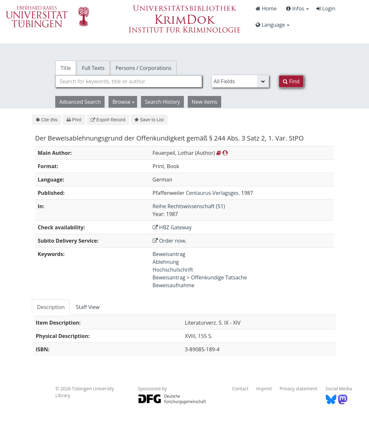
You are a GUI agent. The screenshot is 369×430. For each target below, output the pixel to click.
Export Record (108, 119)
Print (74, 119)
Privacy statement (299, 388)
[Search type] (240, 81)
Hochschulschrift (173, 269)
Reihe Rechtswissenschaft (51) (189, 206)
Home (266, 8)
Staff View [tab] (87, 307)
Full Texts (93, 68)
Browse (123, 101)
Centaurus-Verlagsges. (213, 192)
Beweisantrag (169, 254)
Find (291, 81)
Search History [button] (162, 101)
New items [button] (204, 101)
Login (326, 8)
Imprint (264, 388)
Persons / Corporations (144, 68)
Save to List (149, 119)
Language (272, 24)
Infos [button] (297, 8)
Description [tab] (51, 307)
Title (65, 68)
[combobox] (128, 81)
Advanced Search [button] (80, 101)
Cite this (46, 119)
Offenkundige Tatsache (219, 277)
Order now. (170, 240)
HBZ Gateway (172, 227)
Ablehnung (166, 261)
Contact (240, 388)
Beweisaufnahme (174, 285)
